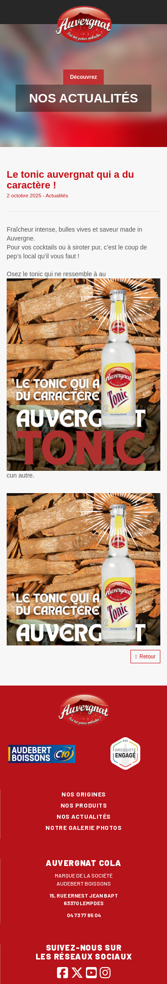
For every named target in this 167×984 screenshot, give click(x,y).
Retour (145, 656)
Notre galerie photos (83, 827)
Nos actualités (84, 816)
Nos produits (84, 805)
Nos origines (83, 794)
